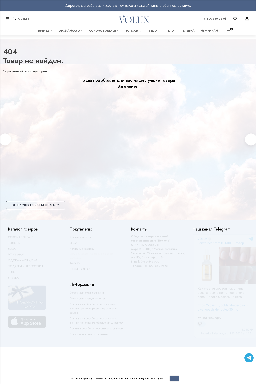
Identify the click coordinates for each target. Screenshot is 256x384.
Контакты (75, 265)
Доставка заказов (80, 239)
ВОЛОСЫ (133, 31)
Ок (174, 378)
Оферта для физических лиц (87, 294)
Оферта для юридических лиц (88, 300)
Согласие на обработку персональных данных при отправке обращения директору (96, 322)
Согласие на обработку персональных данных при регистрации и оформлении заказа (93, 310)
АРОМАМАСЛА (71, 31)
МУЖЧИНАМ (211, 31)
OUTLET (23, 19)
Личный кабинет (79, 271)
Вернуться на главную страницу (35, 205)
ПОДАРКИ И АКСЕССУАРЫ (25, 268)
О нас (73, 245)
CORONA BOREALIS (104, 31)
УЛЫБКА (189, 31)
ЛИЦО (154, 31)
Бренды (45, 31)
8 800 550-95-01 (215, 19)
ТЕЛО (171, 31)
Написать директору (82, 251)
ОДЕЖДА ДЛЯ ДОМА (22, 262)
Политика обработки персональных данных (96, 330)
